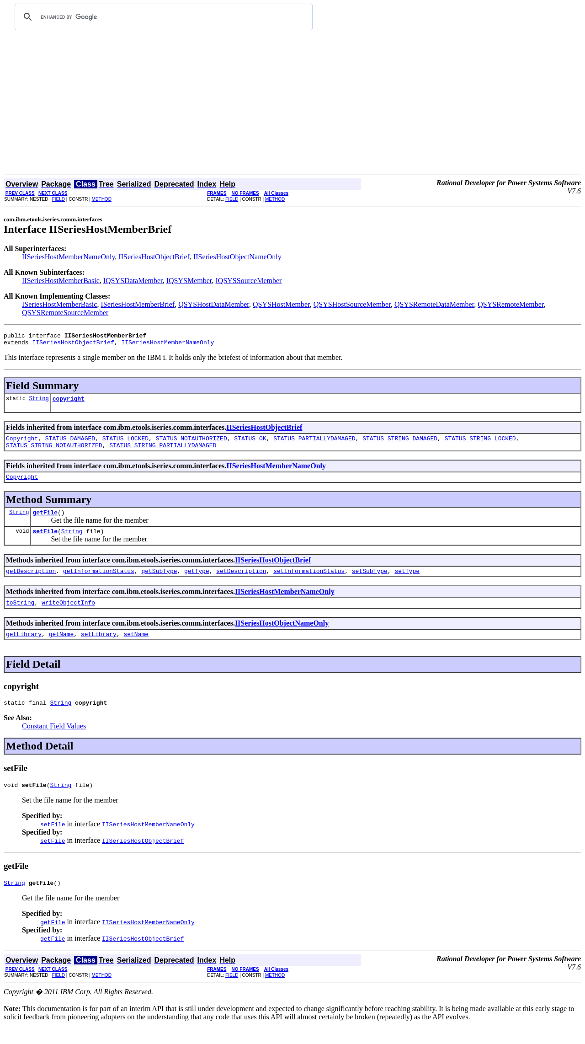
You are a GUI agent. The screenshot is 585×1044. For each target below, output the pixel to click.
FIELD (58, 199)
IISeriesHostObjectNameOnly (237, 257)
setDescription (241, 583)
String (38, 402)
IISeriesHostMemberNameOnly (68, 257)
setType (407, 583)
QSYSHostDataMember (213, 304)
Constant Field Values (54, 742)
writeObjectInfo (68, 616)
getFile (45, 522)
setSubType (370, 583)
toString (20, 616)
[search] (162, 16)
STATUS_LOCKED (125, 443)
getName (61, 649)
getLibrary (24, 649)
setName (136, 649)
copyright (69, 402)
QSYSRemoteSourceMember (65, 312)
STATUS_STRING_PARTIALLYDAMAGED (162, 452)
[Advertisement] (292, 105)
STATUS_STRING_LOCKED (480, 443)
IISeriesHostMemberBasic (61, 280)
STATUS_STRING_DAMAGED (399, 443)
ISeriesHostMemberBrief (138, 304)
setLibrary (99, 649)
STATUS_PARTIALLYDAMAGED (314, 443)
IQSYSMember (189, 280)
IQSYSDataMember (133, 280)
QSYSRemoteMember (510, 304)
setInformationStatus (309, 583)
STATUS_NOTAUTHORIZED (191, 443)
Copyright (22, 443)
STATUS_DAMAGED (70, 443)
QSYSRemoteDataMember (434, 304)
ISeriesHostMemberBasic (59, 304)
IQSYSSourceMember (249, 280)
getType (196, 583)
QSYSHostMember (281, 304)
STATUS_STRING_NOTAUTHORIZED (54, 452)
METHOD (102, 199)
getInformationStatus (98, 583)
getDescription (31, 583)
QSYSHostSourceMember (352, 304)
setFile (45, 542)
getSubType (159, 583)
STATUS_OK (250, 443)
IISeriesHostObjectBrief (154, 257)
